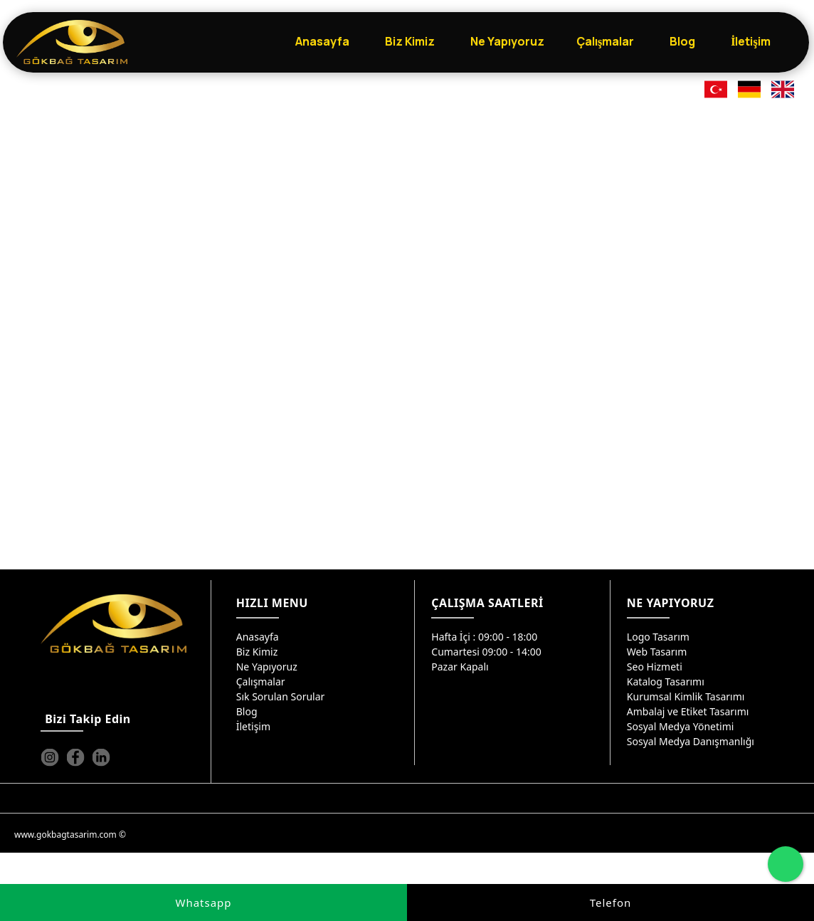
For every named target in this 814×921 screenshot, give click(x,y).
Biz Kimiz (257, 651)
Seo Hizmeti (654, 666)
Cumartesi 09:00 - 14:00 (486, 651)
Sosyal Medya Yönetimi (680, 726)
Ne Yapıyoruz (266, 666)
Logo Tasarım (658, 636)
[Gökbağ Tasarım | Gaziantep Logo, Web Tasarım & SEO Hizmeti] (71, 42)
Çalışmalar (260, 681)
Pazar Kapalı (459, 666)
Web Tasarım (657, 651)
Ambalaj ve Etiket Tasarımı (688, 711)
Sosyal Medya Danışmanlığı (690, 741)
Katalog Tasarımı (665, 681)
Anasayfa (257, 636)
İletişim (253, 726)
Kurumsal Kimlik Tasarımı (686, 696)
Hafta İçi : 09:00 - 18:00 (484, 636)
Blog (247, 711)
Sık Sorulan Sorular (280, 696)
